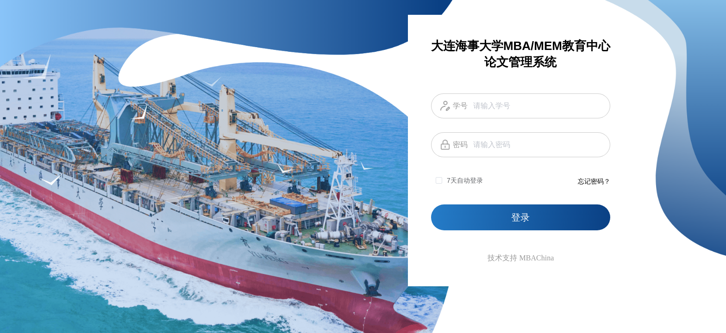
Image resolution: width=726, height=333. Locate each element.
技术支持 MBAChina (521, 258)
